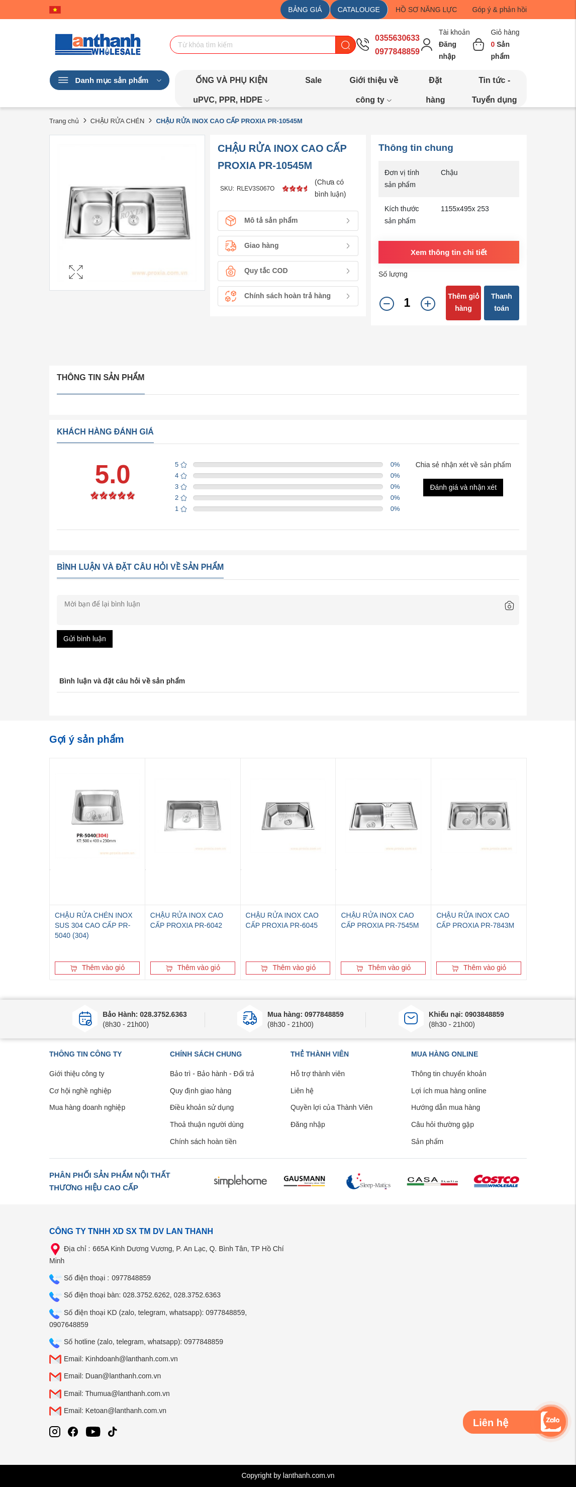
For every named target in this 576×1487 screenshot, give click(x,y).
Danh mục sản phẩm (109, 80)
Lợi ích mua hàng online (449, 1091)
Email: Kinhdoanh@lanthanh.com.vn (121, 1359)
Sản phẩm (427, 1142)
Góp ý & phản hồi (499, 10)
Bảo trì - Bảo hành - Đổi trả (212, 1074)
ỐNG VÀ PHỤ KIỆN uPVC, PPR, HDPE (231, 83)
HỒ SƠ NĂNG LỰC (426, 10)
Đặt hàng (435, 83)
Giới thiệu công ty (77, 1074)
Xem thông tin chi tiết (449, 252)
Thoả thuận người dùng (207, 1124)
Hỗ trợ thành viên (318, 1074)
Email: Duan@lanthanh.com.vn (112, 1376)
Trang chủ (64, 121)
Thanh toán (501, 302)
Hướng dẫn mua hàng (445, 1107)
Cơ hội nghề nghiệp (80, 1091)
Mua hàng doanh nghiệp (87, 1107)
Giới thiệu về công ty (373, 83)
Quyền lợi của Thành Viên (331, 1107)
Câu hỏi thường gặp (442, 1124)
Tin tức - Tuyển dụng (494, 83)
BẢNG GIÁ (305, 10)
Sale (313, 80)
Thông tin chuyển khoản (449, 1074)
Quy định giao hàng (200, 1091)
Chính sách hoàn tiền (203, 1142)
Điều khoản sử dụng (202, 1107)
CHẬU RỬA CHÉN (117, 121)
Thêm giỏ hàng (463, 302)
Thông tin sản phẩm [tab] (101, 377)
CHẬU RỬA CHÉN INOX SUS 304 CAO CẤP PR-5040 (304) (94, 925)
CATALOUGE (359, 10)
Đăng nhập (308, 1124)
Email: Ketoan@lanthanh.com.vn (115, 1411)
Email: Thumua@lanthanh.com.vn (117, 1393)
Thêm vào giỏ (97, 968)
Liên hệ (302, 1091)
